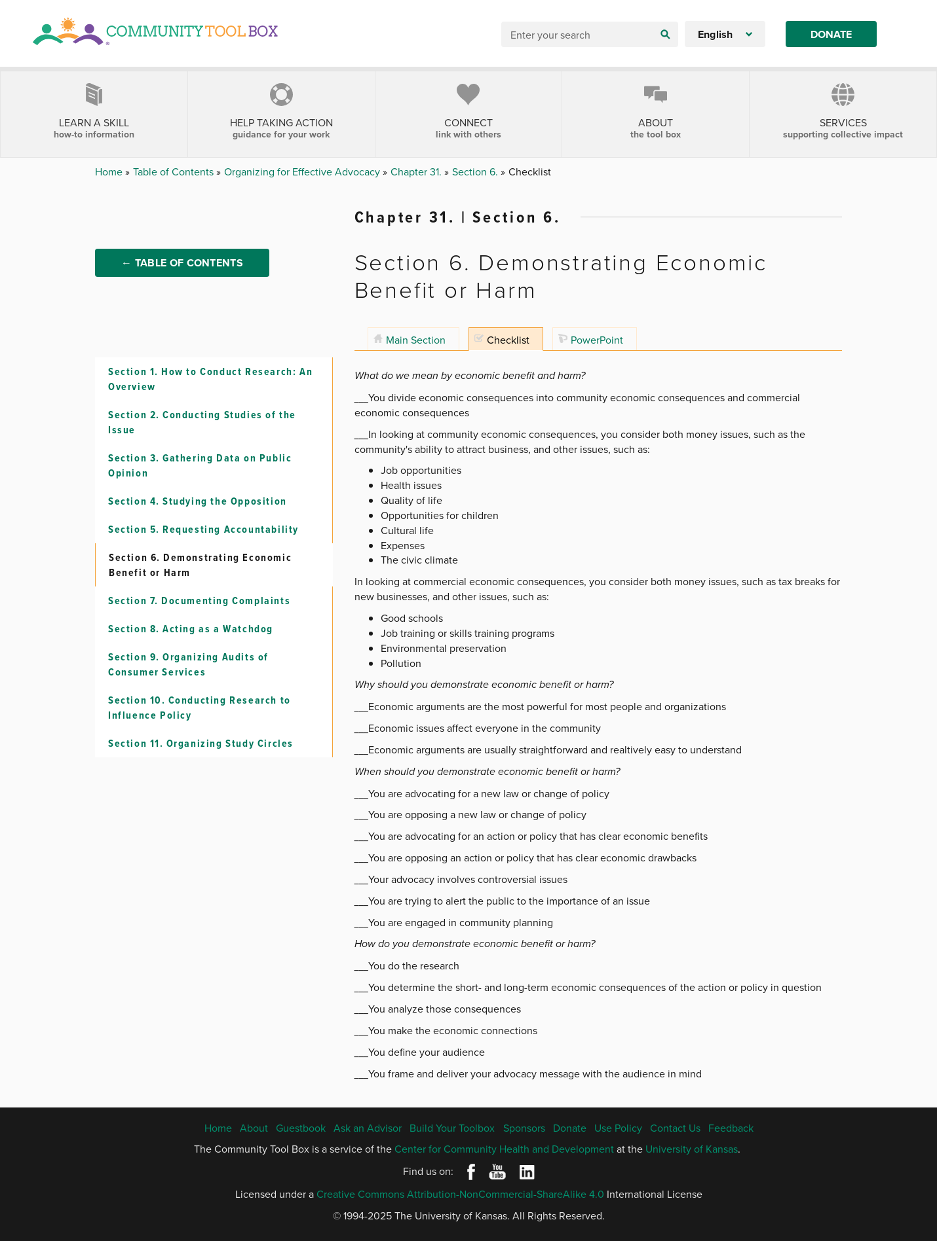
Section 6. (476, 171)
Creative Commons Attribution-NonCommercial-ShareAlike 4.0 (460, 1194)
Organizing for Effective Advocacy (303, 171)
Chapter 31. (417, 171)
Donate (831, 34)
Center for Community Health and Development (504, 1149)
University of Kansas (691, 1149)
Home (110, 171)
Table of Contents (174, 171)
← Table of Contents (182, 262)
